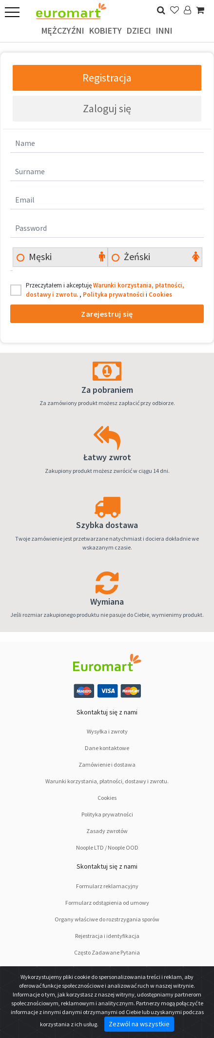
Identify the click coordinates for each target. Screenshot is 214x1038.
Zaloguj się (107, 108)
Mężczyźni (62, 30)
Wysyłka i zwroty (107, 731)
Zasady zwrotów (107, 830)
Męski (39, 256)
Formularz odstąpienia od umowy (107, 902)
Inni (164, 30)
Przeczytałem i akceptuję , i (105, 290)
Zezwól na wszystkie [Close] (139, 1023)
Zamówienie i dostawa (107, 764)
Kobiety (105, 30)
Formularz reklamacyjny (107, 886)
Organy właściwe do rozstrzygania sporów (107, 919)
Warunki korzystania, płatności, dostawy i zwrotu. (107, 781)
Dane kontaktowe (107, 748)
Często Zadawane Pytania (107, 952)
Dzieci (139, 30)
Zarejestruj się (107, 314)
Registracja (107, 77)
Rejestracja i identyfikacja (107, 935)
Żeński (136, 256)
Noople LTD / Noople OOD (107, 847)
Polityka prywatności (114, 294)
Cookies (160, 294)
